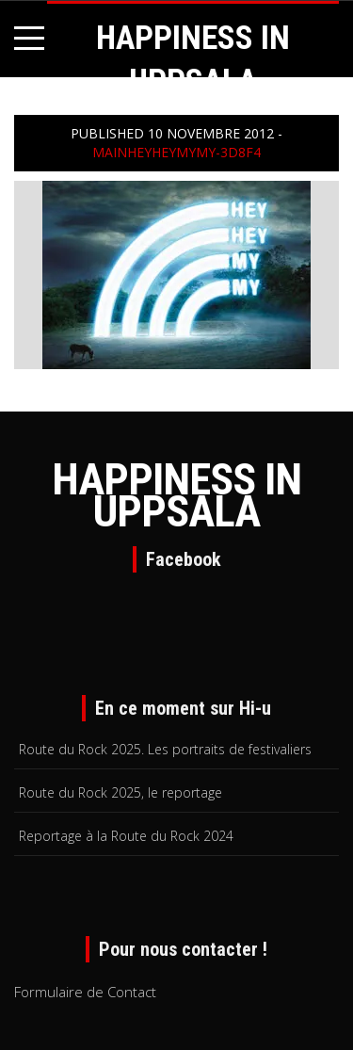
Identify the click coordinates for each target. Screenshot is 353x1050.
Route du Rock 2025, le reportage (120, 792)
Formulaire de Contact (85, 991)
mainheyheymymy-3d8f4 (176, 152)
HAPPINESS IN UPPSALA (176, 495)
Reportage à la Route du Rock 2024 (126, 836)
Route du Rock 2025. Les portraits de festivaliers (165, 749)
